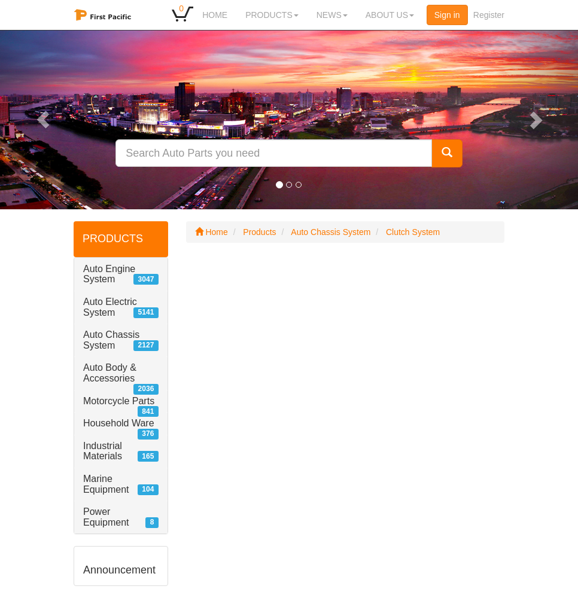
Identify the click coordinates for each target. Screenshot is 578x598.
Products (259, 232)
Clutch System (413, 232)
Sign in (447, 15)
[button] (43, 119)
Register (488, 15)
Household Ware (118, 423)
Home (211, 232)
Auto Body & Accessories (109, 372)
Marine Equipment (106, 484)
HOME (214, 15)
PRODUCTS (272, 15)
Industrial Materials (102, 451)
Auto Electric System (110, 307)
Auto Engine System (109, 274)
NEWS (332, 15)
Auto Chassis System (111, 339)
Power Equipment (106, 517)
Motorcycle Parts (118, 401)
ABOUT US (390, 15)
